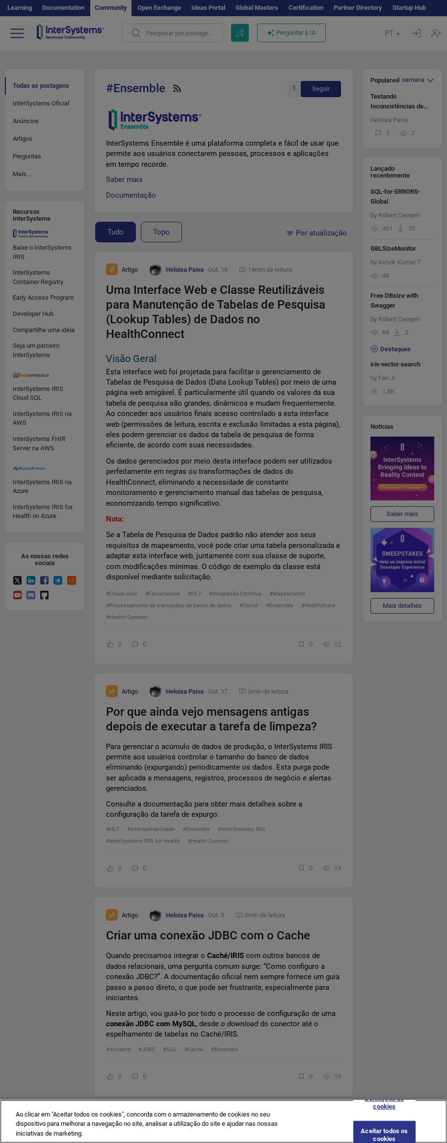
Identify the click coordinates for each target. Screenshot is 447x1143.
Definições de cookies (384, 1108)
